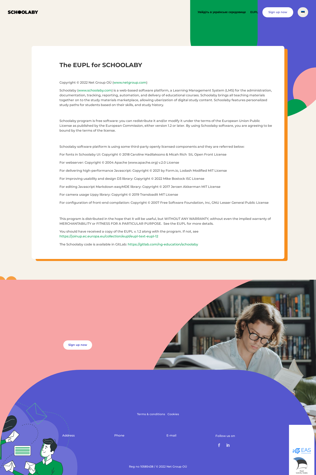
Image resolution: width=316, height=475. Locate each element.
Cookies (173, 414)
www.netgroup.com (129, 82)
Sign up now (277, 12)
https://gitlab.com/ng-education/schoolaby (163, 244)
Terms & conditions (151, 414)
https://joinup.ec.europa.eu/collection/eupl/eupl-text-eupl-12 (108, 236)
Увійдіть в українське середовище (222, 12)
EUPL (254, 12)
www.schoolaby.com (95, 90)
